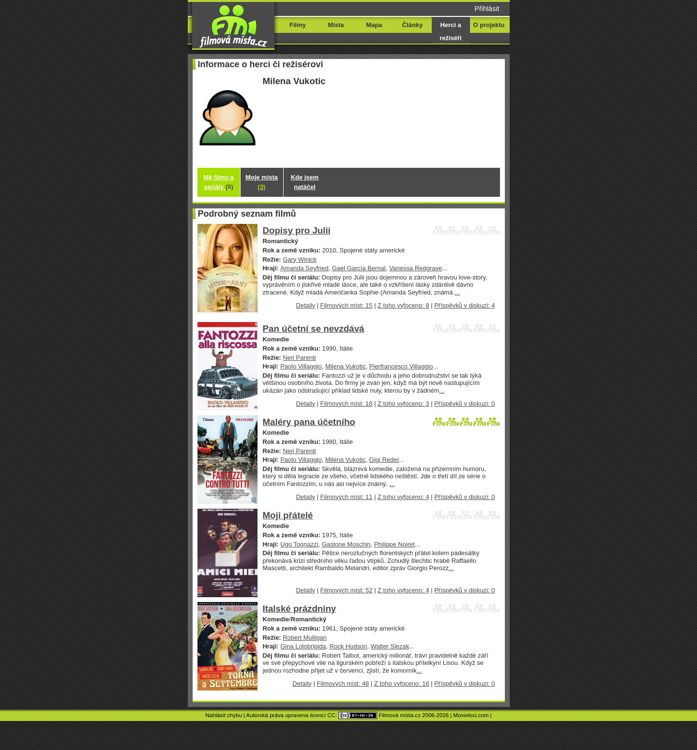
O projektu (489, 25)
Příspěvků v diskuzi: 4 (464, 305)
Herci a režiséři (450, 31)
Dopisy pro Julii (297, 230)
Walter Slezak (390, 646)
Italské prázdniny (299, 608)
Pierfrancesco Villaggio (401, 366)
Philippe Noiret (394, 544)
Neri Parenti (299, 357)
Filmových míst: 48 (343, 683)
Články (412, 25)
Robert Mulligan (305, 637)
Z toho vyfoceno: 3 (403, 403)
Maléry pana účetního (309, 422)
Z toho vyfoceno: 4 (403, 496)
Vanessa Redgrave (415, 268)
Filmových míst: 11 (346, 496)
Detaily (305, 305)
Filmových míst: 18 (346, 403)
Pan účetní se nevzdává (313, 329)
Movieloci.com (471, 715)
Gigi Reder (384, 459)
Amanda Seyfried (304, 268)
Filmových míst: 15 (346, 305)
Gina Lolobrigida (303, 646)
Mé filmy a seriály (218, 182)
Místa (336, 25)
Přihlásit (486, 9)
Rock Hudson (348, 646)
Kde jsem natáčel (305, 182)
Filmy (297, 25)
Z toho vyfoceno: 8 (403, 305)
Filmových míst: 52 (346, 590)
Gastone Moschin (346, 544)
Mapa (374, 25)
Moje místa (261, 182)
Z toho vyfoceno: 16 (401, 683)
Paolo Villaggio (300, 366)
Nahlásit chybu (223, 715)
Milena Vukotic (345, 366)
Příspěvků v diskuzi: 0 (464, 403)
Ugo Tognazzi (299, 544)
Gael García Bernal (359, 268)
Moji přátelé (288, 515)
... (457, 292)
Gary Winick (300, 259)
